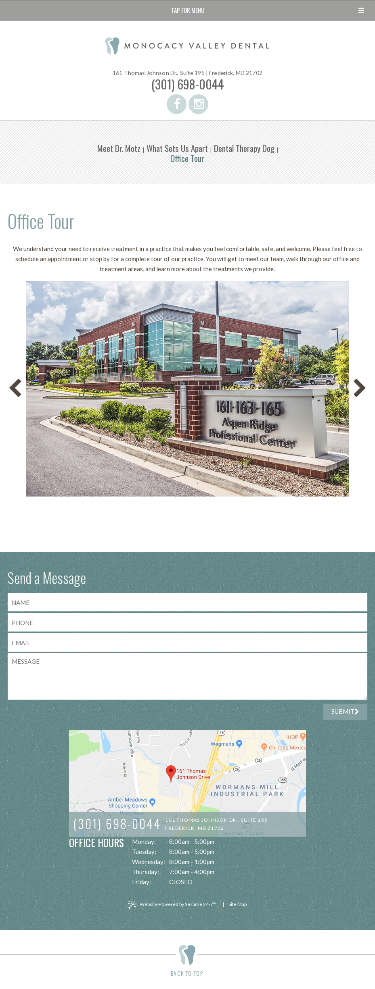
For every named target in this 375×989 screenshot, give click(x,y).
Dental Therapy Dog (244, 148)
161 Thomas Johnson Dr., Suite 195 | (187, 73)
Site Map (237, 904)
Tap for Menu (187, 10)
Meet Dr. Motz (118, 148)
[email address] (188, 642)
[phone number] (188, 622)
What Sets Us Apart (177, 148)
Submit (345, 711)
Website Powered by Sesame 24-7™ (172, 905)
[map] (187, 783)
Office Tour (187, 158)
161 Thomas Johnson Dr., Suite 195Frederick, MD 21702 (216, 824)
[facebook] (176, 104)
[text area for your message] (188, 676)
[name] (188, 602)
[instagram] (198, 104)
